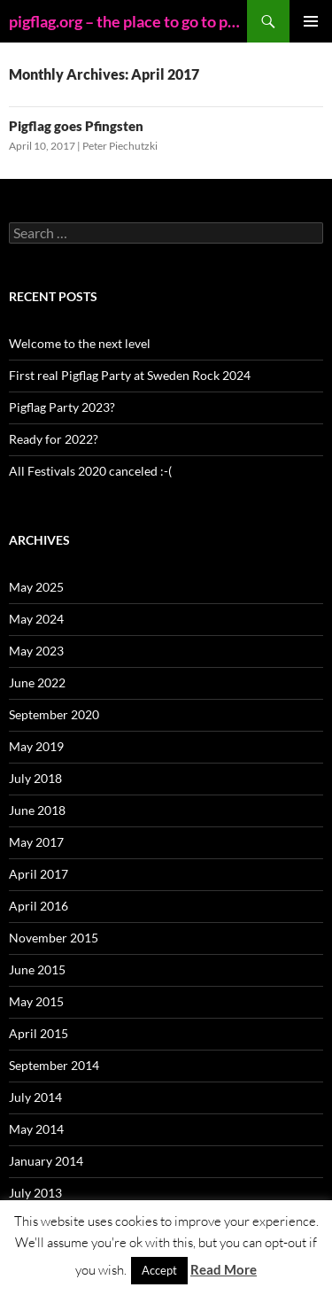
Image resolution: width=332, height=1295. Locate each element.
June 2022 (37, 682)
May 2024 (36, 618)
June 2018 (37, 810)
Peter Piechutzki (120, 145)
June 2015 (37, 969)
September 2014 (54, 1065)
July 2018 (35, 778)
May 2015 (36, 1001)
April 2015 (38, 1033)
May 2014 (36, 1128)
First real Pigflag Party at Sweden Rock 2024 (130, 375)
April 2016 (38, 905)
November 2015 (53, 937)
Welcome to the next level (80, 343)
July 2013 (35, 1192)
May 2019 (36, 746)
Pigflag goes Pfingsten (76, 126)
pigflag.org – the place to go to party (128, 21)
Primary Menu (311, 21)
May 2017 (36, 841)
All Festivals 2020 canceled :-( (90, 470)
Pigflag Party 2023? (62, 407)
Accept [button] (159, 1270)
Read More (223, 1269)
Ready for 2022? (53, 438)
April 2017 (38, 873)
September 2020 (54, 714)
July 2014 (35, 1097)
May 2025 (36, 586)
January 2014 (46, 1160)
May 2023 (36, 650)
